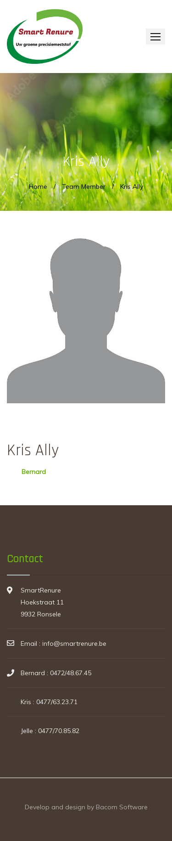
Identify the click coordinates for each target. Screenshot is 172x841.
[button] (155, 36)
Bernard (34, 472)
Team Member (83, 186)
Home (38, 186)
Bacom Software (122, 807)
